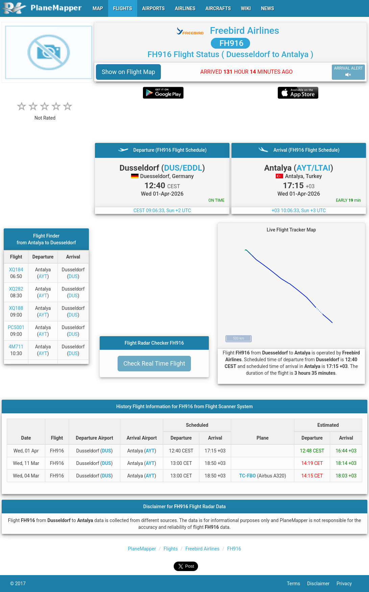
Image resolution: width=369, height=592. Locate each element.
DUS (73, 276)
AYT (43, 276)
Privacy (348, 583)
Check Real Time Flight (154, 363)
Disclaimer (322, 583)
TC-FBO (247, 475)
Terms (297, 583)
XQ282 (16, 289)
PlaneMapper (142, 548)
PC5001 (16, 327)
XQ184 (16, 269)
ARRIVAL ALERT (348, 72)
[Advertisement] (230, 120)
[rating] (45, 114)
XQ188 (16, 308)
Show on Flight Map (128, 71)
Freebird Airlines (244, 30)
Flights (171, 548)
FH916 (230, 43)
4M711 (16, 346)
